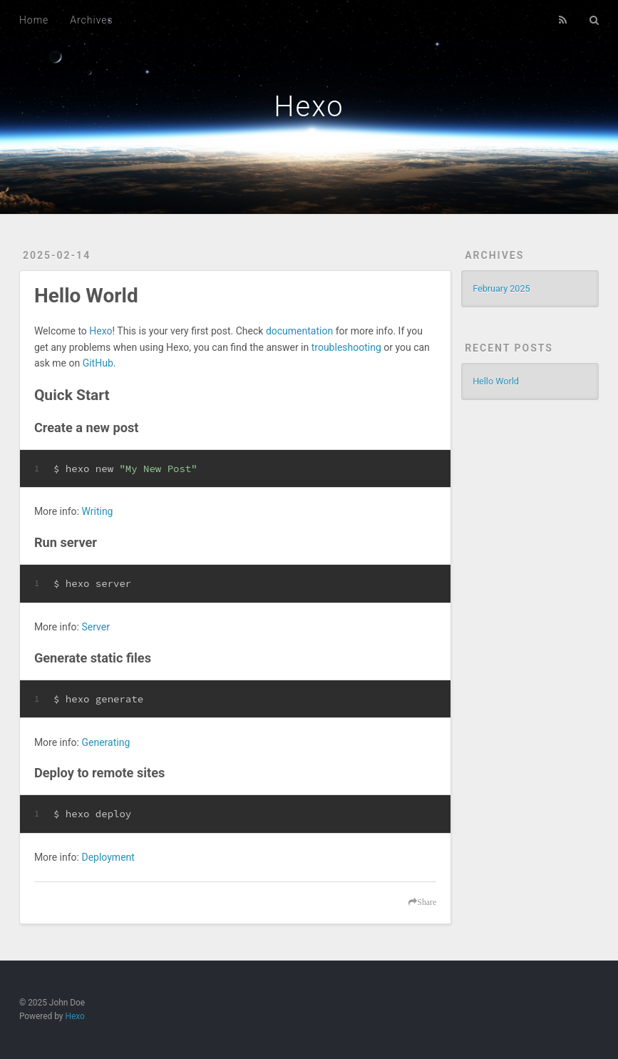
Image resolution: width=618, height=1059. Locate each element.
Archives (91, 20)
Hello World (86, 295)
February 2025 (501, 288)
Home (33, 20)
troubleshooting (346, 347)
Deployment (107, 857)
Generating (105, 742)
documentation (299, 331)
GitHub (98, 363)
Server (95, 627)
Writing (97, 511)
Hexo (309, 106)
